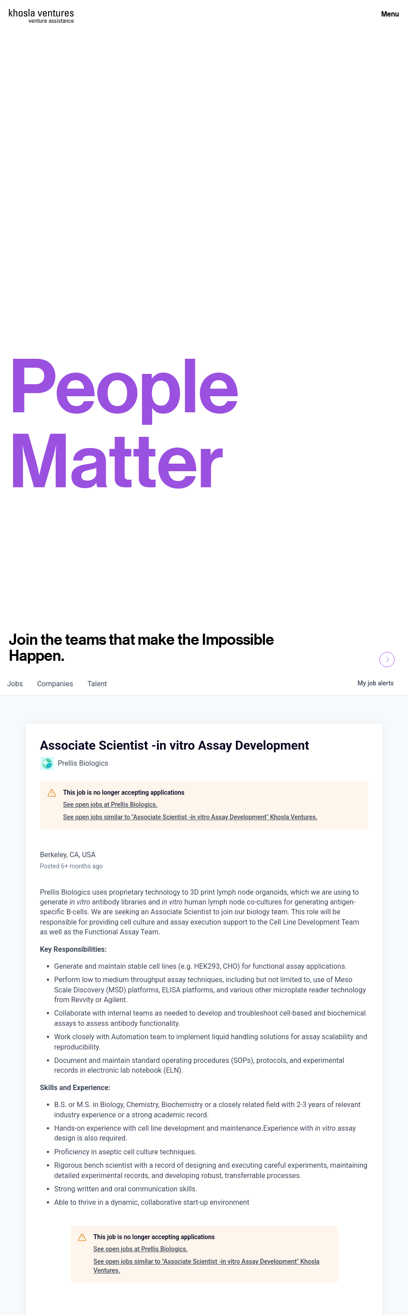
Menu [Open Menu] (390, 14)
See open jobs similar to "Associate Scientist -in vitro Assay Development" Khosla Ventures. (190, 817)
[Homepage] (41, 13)
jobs (15, 684)
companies (55, 684)
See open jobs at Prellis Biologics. (110, 804)
